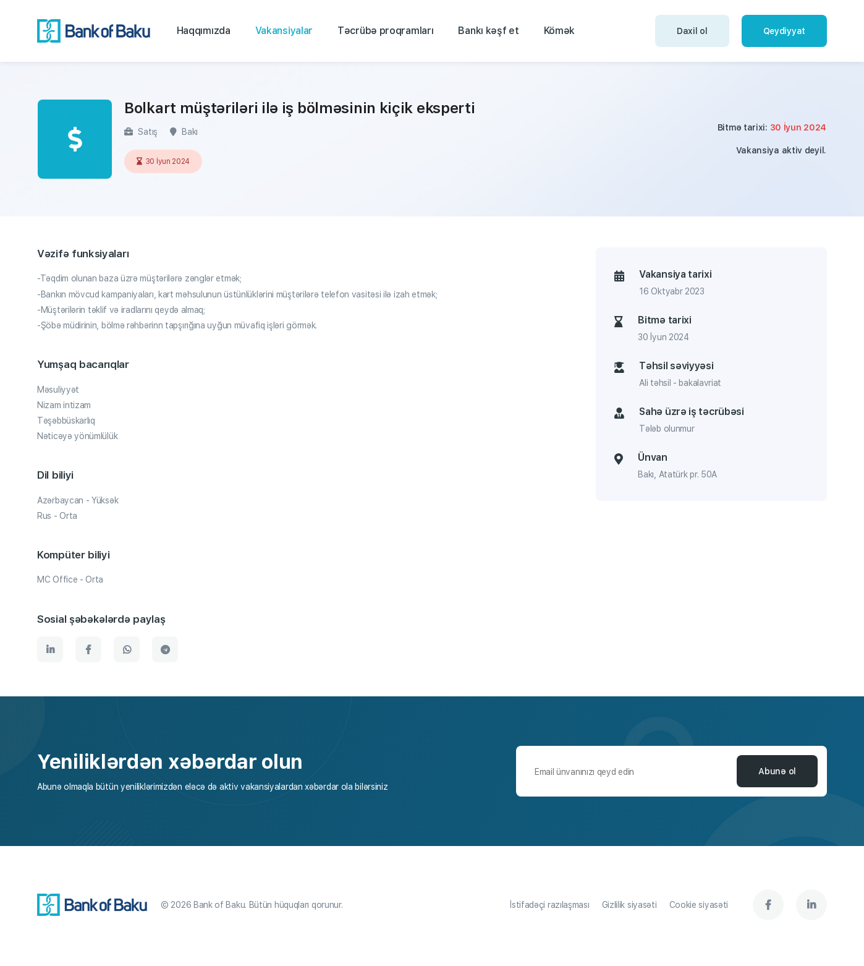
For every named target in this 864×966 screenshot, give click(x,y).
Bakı (184, 132)
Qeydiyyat (784, 31)
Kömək (559, 30)
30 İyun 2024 (163, 161)
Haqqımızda (204, 30)
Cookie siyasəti (699, 905)
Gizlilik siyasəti (629, 905)
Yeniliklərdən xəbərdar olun (170, 762)
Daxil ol (692, 31)
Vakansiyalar (284, 30)
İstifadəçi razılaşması (549, 905)
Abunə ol (777, 771)
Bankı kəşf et (488, 30)
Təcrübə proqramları (385, 30)
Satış (141, 132)
